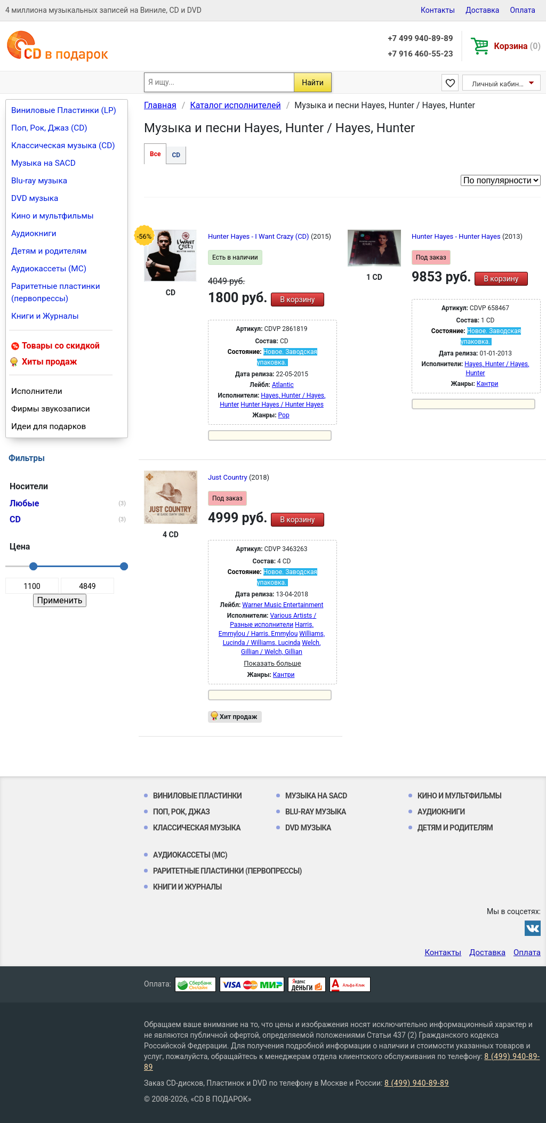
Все (155, 154)
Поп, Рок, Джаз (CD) (49, 128)
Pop (284, 415)
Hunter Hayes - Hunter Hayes (457, 236)
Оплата (522, 10)
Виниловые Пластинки (197, 795)
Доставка (482, 10)
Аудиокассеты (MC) (48, 268)
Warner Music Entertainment (282, 605)
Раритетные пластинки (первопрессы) (55, 292)
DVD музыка (34, 198)
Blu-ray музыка (39, 180)
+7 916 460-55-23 (420, 54)
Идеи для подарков (48, 426)
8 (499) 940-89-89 (416, 1083)
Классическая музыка (196, 827)
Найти (313, 82)
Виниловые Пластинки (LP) (63, 110)
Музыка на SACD (43, 163)
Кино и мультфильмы (52, 216)
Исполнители (36, 391)
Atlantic (283, 385)
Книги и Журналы (45, 316)
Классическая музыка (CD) (63, 145)
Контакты (438, 10)
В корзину (297, 299)
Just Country (228, 477)
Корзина (517, 46)
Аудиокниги (34, 233)
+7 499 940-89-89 (420, 38)
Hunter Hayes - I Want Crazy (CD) (259, 236)
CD (176, 155)
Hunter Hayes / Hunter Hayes (282, 404)
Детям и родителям (49, 251)
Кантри (488, 383)
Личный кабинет (499, 84)
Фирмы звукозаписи (50, 409)
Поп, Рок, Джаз (181, 811)
